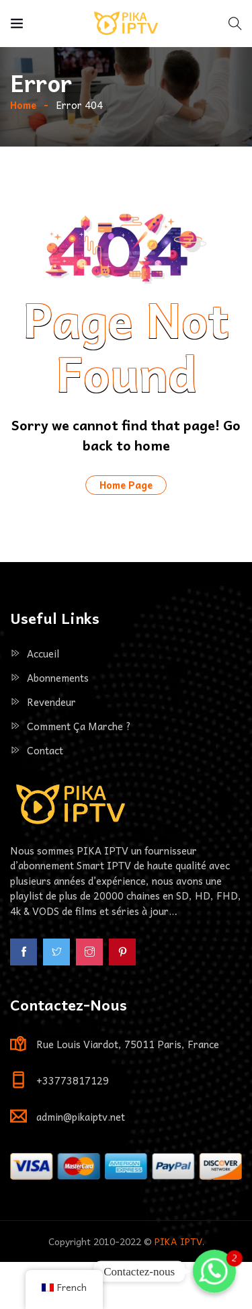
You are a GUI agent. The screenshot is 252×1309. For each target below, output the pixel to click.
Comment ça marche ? (79, 773)
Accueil (43, 700)
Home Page (126, 532)
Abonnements (58, 725)
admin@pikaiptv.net (80, 1164)
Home (23, 152)
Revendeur (51, 749)
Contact (45, 797)
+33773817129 (72, 1127)
